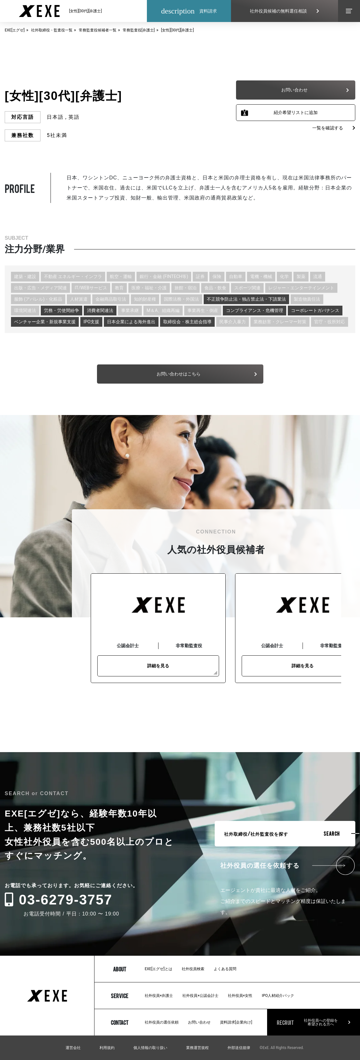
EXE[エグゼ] (15, 30)
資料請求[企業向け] (236, 1022)
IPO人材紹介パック (278, 995)
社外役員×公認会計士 (200, 995)
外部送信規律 (239, 1048)
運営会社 (73, 1048)
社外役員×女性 (240, 995)
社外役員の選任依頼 (162, 1022)
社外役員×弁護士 (159, 995)
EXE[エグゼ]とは (158, 969)
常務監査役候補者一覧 (97, 30)
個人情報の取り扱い (150, 1048)
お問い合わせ (199, 1022)
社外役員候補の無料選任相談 (284, 11)
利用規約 (107, 1048)
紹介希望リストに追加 (296, 112)
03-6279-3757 (58, 899)
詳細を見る (158, 665)
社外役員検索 (193, 969)
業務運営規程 (197, 1048)
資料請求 (189, 11)
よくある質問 (225, 969)
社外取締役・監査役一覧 (52, 30)
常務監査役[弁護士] (139, 30)
